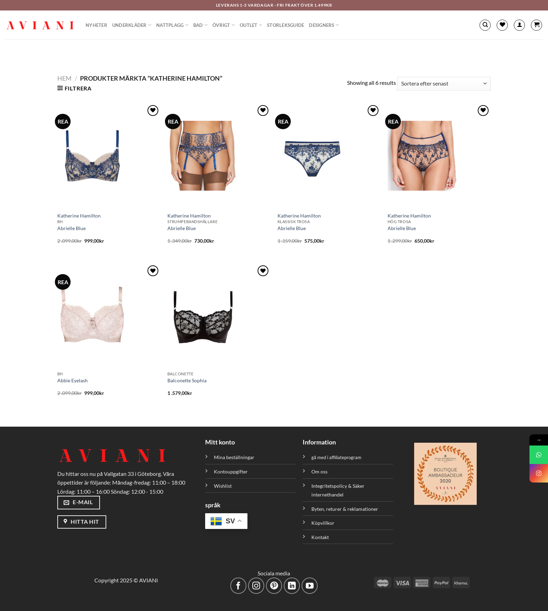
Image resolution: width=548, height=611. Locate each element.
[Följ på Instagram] (256, 585)
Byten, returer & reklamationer (344, 509)
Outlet (251, 25)
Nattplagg (172, 25)
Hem (64, 78)
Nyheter (96, 25)
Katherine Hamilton (79, 216)
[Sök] (485, 25)
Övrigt (223, 25)
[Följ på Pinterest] (274, 585)
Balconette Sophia (187, 380)
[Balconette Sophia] (219, 316)
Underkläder (131, 25)
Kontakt (320, 537)
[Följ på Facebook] (238, 585)
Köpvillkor (322, 523)
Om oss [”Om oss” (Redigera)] (319, 471)
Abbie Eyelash (72, 380)
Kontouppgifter (231, 471)
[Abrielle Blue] (108, 155)
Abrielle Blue (71, 228)
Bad (200, 25)
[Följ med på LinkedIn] (292, 585)
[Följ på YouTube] (310, 585)
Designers (324, 25)
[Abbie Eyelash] (108, 316)
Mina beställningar (234, 457)
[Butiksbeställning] (444, 83)
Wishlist (223, 486)
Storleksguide (285, 25)
